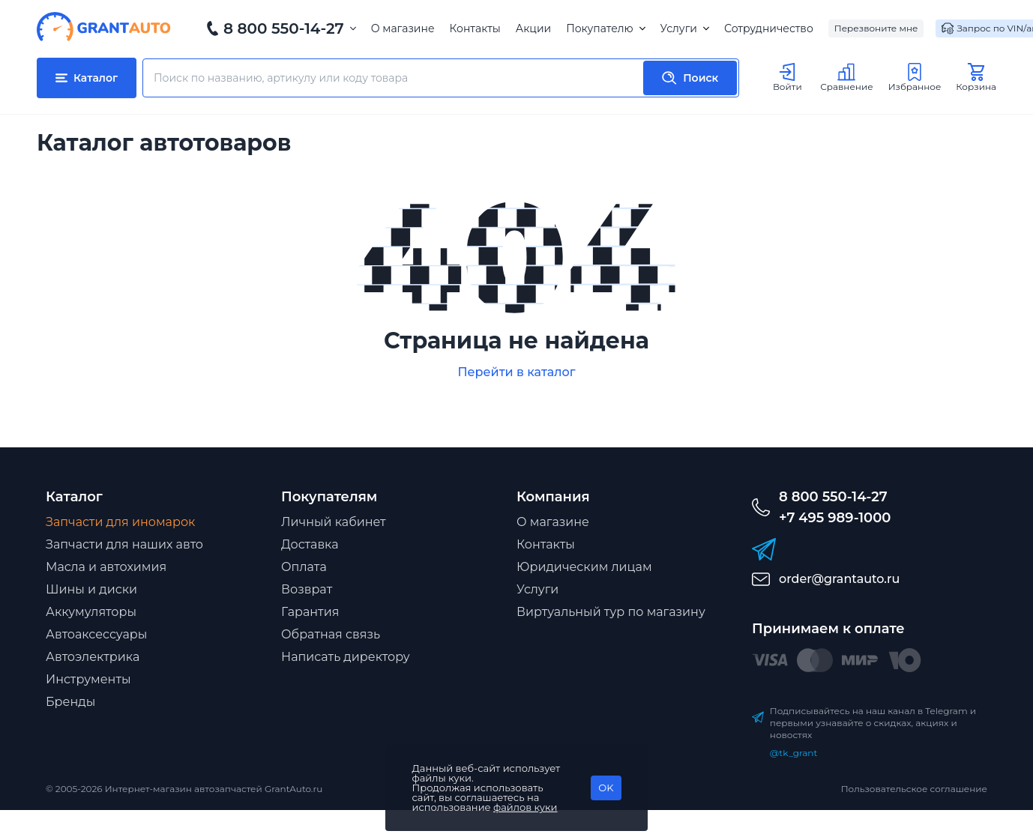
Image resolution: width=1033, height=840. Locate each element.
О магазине (403, 28)
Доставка (310, 544)
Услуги (684, 28)
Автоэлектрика (92, 657)
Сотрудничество (768, 28)
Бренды (70, 702)
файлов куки (525, 807)
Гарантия (310, 612)
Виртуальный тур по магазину (610, 612)
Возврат (306, 589)
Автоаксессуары (96, 634)
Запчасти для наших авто (124, 544)
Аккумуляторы (91, 612)
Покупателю (605, 28)
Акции (533, 28)
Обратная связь (330, 634)
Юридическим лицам (584, 567)
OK (605, 788)
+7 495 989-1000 (835, 518)
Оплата (304, 567)
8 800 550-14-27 (283, 28)
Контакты (475, 28)
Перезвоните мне (876, 28)
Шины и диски (91, 589)
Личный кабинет (333, 522)
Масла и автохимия (106, 567)
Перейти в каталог (516, 372)
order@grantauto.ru (839, 579)
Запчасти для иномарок (120, 522)
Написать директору (345, 657)
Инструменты (88, 679)
